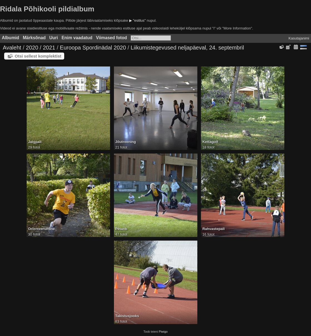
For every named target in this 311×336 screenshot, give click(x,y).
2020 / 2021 (40, 48)
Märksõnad (34, 37)
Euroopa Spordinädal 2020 (93, 48)
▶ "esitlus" (137, 20)
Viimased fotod (111, 37)
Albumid (10, 37)
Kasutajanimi (298, 38)
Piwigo (163, 331)
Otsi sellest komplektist (38, 56)
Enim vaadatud (76, 37)
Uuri (53, 37)
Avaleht (12, 48)
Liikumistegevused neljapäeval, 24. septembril (187, 48)
